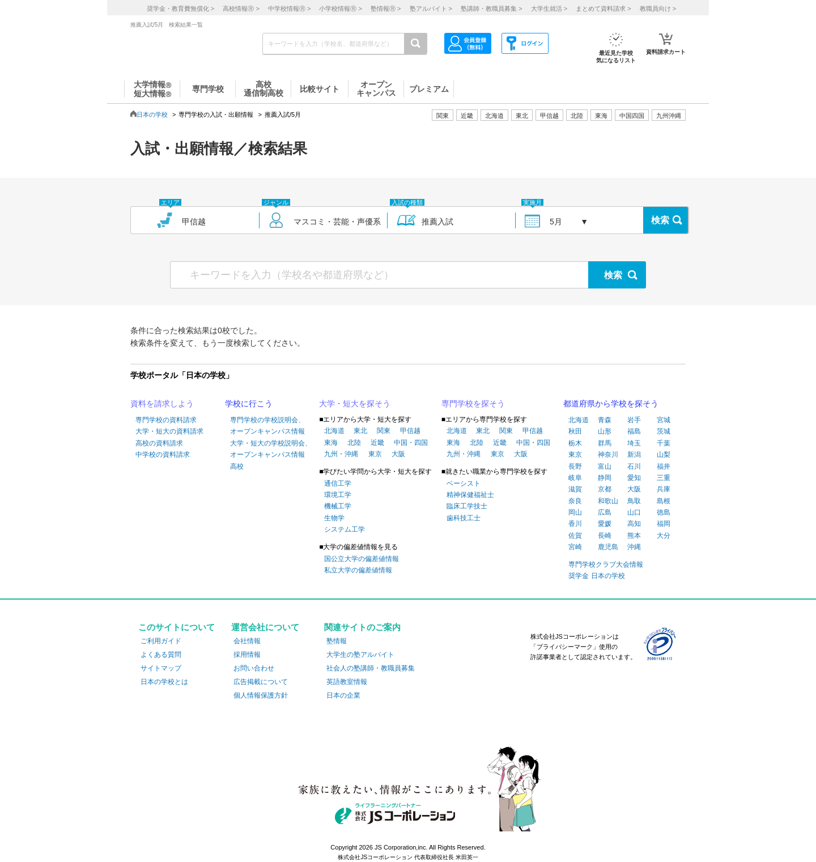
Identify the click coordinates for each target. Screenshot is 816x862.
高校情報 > (241, 8)
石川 (634, 466)
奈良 (575, 501)
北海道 (494, 115)
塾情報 (336, 641)
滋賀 (575, 489)
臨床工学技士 (467, 506)
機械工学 (337, 506)
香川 (575, 524)
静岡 (604, 478)
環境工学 (337, 495)
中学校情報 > (289, 8)
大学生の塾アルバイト (360, 655)
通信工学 (337, 483)
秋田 (575, 431)
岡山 (575, 512)
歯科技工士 (464, 518)
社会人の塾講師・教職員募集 (370, 668)
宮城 (663, 420)
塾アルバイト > (431, 8)
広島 (604, 512)
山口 (634, 512)
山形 (604, 431)
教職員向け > (658, 8)
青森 (604, 420)
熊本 (634, 536)
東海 (331, 443)
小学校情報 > (340, 8)
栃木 (575, 443)
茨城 (663, 431)
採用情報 (247, 655)
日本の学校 (152, 114)
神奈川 (608, 454)
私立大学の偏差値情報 (358, 570)
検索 (660, 220)
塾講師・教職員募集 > (491, 8)
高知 (634, 524)
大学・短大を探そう (354, 403)
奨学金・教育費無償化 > (180, 8)
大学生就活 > (549, 8)
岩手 (634, 420)
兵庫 (663, 489)
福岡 (663, 524)
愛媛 (604, 524)
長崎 (604, 536)
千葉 (663, 443)
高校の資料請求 (159, 443)
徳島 (663, 512)
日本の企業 (343, 695)
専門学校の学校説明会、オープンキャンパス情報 (267, 425)
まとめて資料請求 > (603, 8)
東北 (360, 431)
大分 (663, 536)
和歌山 (608, 501)
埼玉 (634, 443)
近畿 (377, 443)
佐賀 (575, 536)
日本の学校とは (164, 682)
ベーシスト (464, 483)
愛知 (634, 478)
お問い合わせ (253, 668)
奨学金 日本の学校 (596, 576)
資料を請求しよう (162, 403)
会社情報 (247, 641)
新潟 (634, 454)
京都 (604, 489)
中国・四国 (411, 443)
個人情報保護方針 (260, 695)
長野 (575, 466)
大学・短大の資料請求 (169, 431)
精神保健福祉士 (470, 495)
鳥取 (634, 501)
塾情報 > (386, 8)
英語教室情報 (346, 682)
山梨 (663, 454)
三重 (663, 478)
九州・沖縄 (341, 454)
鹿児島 (608, 547)
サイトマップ (161, 668)
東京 (375, 454)
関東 (383, 431)
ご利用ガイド (161, 641)
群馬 (604, 443)
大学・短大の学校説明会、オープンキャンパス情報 (271, 448)
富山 (604, 466)
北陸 (354, 443)
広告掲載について (260, 682)
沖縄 (634, 547)
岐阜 (575, 478)
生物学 (334, 518)
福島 (634, 431)
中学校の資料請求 (162, 454)
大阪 (398, 454)
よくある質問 (161, 655)
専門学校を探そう (473, 403)
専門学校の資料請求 (166, 420)
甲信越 (410, 431)
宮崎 (575, 547)
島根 (663, 501)
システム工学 (344, 529)
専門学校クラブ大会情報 (605, 564)
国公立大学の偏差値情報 (361, 559)
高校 (237, 466)
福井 (663, 466)
